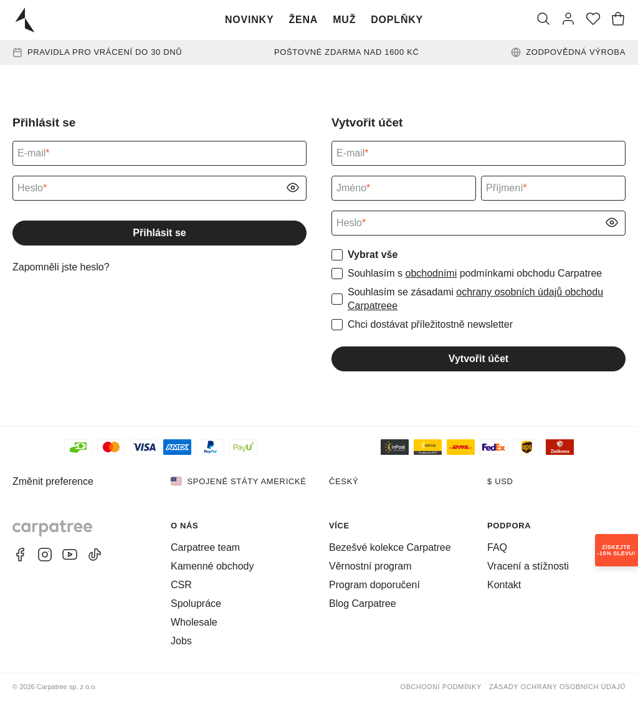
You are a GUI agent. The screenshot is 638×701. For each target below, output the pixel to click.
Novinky (249, 19)
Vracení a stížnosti (528, 566)
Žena (303, 19)
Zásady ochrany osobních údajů (557, 686)
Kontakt (504, 584)
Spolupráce (196, 603)
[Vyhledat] (543, 19)
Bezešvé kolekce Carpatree (390, 547)
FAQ (497, 547)
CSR (181, 584)
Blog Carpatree (362, 603)
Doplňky (397, 19)
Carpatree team (205, 547)
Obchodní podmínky (441, 686)
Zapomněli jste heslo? (61, 267)
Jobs (181, 641)
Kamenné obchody (212, 566)
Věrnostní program (370, 566)
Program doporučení (374, 584)
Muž (344, 19)
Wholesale (194, 622)
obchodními (431, 273)
